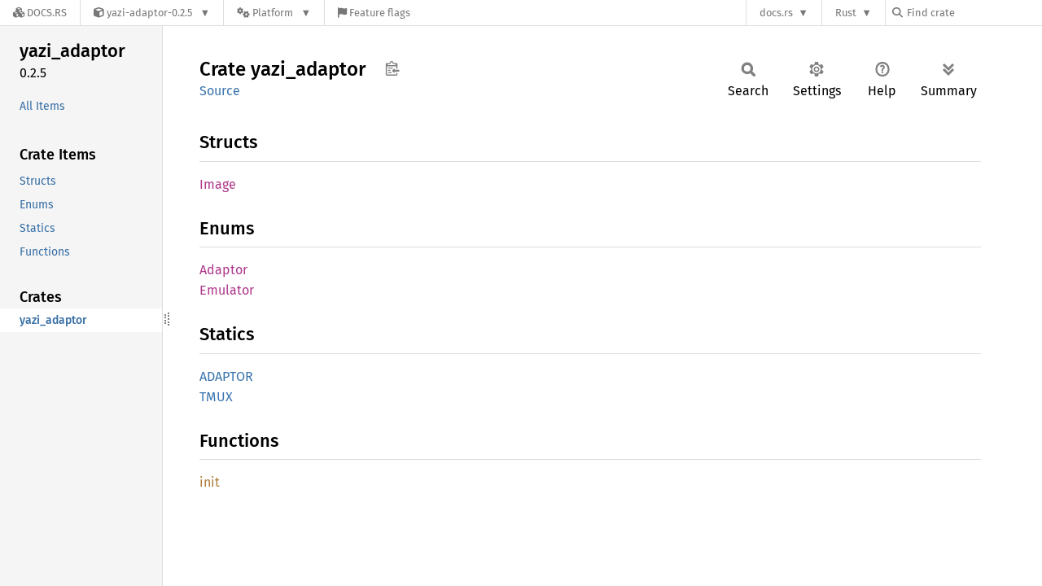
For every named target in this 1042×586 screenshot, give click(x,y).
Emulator (226, 290)
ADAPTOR (226, 376)
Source (219, 90)
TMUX (216, 397)
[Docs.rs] (40, 12)
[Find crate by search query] (973, 12)
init (209, 482)
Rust (845, 13)
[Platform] (274, 12)
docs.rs (776, 13)
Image (217, 184)
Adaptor (223, 270)
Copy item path (392, 68)
